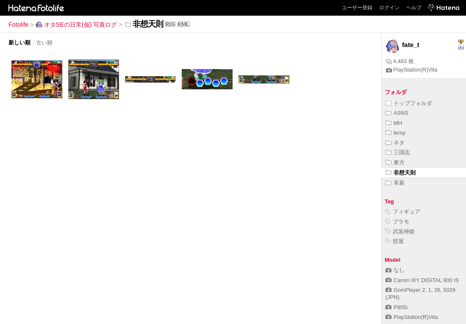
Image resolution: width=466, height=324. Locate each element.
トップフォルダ (409, 103)
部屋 (395, 241)
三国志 (398, 152)
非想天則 (401, 172)
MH (394, 123)
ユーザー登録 (357, 8)
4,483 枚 (400, 61)
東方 (395, 162)
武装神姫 (400, 231)
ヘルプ (414, 8)
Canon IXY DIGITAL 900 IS (422, 280)
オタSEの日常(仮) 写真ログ (76, 24)
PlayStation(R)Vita (411, 69)
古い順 (44, 42)
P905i (397, 307)
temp (395, 133)
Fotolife (18, 24)
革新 (395, 183)
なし (395, 270)
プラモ (397, 222)
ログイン (389, 8)
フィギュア (403, 211)
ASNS (397, 113)
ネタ (395, 142)
